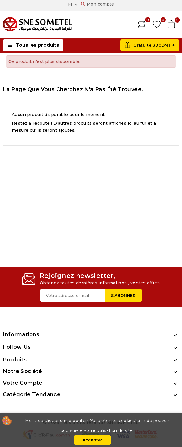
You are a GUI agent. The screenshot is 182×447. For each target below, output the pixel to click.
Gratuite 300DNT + (154, 45)
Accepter (92, 440)
